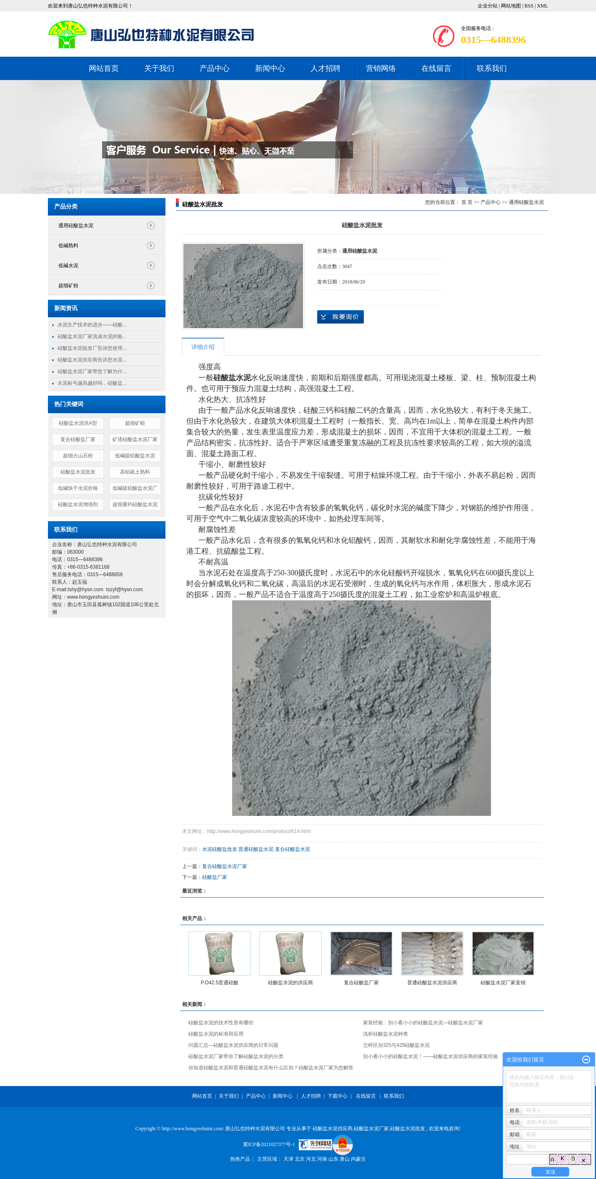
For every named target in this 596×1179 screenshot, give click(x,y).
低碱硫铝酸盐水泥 (135, 456)
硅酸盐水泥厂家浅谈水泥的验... (92, 336)
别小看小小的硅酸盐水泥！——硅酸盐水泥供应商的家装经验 (430, 1056)
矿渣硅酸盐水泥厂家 (135, 439)
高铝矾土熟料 (135, 472)
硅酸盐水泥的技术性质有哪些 (220, 1023)
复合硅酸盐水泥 (292, 849)
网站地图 (511, 6)
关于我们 (159, 68)
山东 (334, 1159)
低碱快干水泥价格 (78, 488)
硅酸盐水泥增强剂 (78, 504)
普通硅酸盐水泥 (255, 849)
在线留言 (436, 68)
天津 (289, 1159)
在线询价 (340, 317)
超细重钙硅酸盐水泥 (135, 504)
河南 (322, 1159)
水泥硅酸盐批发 (219, 849)
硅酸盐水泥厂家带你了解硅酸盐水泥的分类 (235, 1056)
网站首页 (104, 68)
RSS (529, 6)
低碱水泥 (68, 265)
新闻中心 (270, 68)
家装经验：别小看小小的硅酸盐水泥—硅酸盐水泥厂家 (423, 1023)
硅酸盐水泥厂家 (371, 1128)
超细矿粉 (68, 285)
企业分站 (488, 6)
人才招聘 (326, 68)
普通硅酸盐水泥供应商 (432, 983)
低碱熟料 (68, 245)
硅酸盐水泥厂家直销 (503, 983)
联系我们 (492, 68)
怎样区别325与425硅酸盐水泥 (396, 1045)
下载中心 (338, 1096)
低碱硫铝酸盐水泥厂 (135, 488)
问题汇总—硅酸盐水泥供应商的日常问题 (233, 1045)
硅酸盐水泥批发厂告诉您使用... (92, 348)
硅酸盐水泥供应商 (333, 1128)
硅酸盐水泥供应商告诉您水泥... (92, 360)
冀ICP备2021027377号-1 (269, 1144)
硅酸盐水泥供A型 (78, 423)
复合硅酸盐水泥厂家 (224, 866)
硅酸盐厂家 (214, 877)
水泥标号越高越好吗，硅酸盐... (92, 383)
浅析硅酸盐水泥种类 (385, 1034)
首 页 (467, 202)
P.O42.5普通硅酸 (219, 983)
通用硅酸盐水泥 (75, 225)
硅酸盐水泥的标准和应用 (215, 1034)
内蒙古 (358, 1159)
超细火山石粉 (78, 456)
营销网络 (381, 68)
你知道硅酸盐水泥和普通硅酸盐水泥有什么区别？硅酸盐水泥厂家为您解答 (270, 1068)
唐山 (345, 1159)
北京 (300, 1159)
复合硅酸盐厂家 (77, 439)
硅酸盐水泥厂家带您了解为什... (92, 371)
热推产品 (240, 1159)
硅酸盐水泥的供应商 (290, 983)
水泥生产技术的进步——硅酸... (92, 325)
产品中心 (215, 68)
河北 (311, 1159)
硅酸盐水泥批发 (77, 472)
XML (542, 6)
